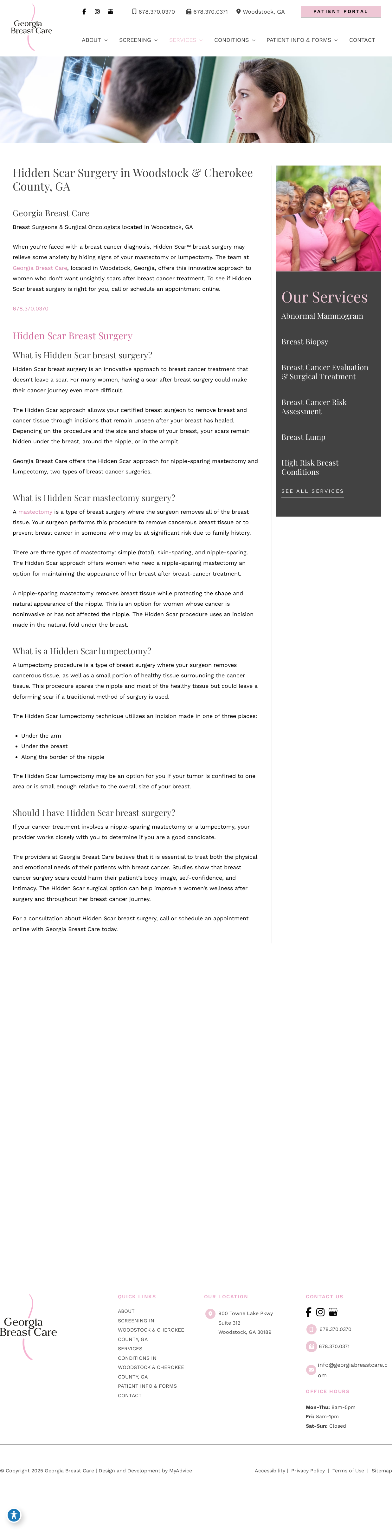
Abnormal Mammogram (322, 316)
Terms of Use (348, 1487)
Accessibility (270, 1487)
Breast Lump (303, 437)
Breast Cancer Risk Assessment (314, 406)
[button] (341, 11)
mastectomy (35, 514)
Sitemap (381, 1487)
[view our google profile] (109, 11)
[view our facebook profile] (83, 11)
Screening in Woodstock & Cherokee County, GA (151, 1345)
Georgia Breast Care (40, 268)
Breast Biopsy (304, 341)
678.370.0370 (151, 11)
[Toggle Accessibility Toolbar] (14, 1516)
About (126, 1327)
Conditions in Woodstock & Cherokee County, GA (151, 1383)
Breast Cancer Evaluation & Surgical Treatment (324, 371)
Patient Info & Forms (147, 1402)
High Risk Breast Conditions (310, 467)
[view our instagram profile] (96, 11)
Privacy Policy (308, 1487)
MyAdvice (180, 1487)
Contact (130, 1411)
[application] (102, 40)
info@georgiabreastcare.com (346, 1385)
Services (130, 1364)
